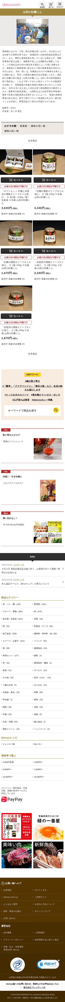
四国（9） (38, 714)
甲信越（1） (8, 699)
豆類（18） (39, 619)
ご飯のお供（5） (10, 685)
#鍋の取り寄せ (32, 381)
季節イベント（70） (12, 729)
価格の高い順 (11, 131)
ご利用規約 (40, 932)
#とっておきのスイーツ (17, 395)
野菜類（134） (40, 604)
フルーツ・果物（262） (13, 611)
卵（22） (7, 626)
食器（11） (8, 670)
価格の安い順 (38, 126)
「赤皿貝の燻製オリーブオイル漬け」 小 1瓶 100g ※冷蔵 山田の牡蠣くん (16, 330)
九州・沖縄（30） (11, 722)
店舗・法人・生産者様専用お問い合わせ (13, 948)
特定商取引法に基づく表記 (47, 940)
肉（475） (38, 611)
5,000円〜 (7, 769)
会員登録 (7, 890)
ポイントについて (43, 911)
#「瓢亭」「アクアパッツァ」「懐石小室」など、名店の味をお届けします (32, 388)
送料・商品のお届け (12, 911)
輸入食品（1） (40, 722)
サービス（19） (41, 670)
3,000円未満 (8, 762)
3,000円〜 (38, 762)
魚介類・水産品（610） (13, 619)
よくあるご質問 (10, 904)
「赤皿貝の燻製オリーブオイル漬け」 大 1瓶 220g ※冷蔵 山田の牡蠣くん (49, 265)
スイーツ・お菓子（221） (14, 641)
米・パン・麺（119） (12, 604)
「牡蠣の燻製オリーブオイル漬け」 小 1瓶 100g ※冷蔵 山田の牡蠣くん (16, 265)
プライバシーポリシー (13, 940)
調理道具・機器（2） (43, 663)
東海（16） (39, 699)
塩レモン (38, 744)
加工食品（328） (10, 633)
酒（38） (7, 648)
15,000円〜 (39, 777)
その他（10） (9, 677)
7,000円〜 (38, 769)
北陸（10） (39, 707)
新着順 (23, 126)
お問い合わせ (9, 918)
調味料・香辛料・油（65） (46, 633)
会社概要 (7, 932)
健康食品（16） (41, 648)
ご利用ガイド (41, 897)
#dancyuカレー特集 (42, 400)
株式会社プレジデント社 (34, 987)
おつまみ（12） (41, 685)
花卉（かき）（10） (43, 677)
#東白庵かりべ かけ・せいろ (45, 395)
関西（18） (8, 707)
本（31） (7, 663)
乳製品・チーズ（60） (44, 626)
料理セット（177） (11, 655)
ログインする (41, 890)
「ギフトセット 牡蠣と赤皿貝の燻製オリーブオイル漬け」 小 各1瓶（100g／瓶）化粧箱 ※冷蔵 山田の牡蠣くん (16, 197)
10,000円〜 (8, 777)
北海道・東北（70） (12, 692)
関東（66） (39, 692)
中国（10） (8, 714)
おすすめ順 (10, 126)
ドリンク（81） (41, 641)
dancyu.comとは (10, 897)
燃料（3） (38, 655)
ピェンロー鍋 (9, 744)
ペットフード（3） (42, 729)
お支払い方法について (45, 904)
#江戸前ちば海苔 (21, 400)
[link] (48, 965)
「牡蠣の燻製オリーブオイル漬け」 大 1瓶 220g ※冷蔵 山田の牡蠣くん (49, 194)
